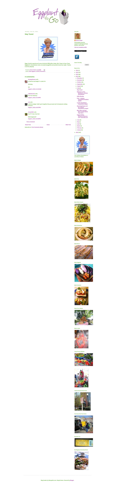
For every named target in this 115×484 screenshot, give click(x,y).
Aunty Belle (31, 112)
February (79, 127)
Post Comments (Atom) (37, 127)
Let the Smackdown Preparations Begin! (82, 103)
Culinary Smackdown (40, 71)
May (78, 121)
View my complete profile (80, 47)
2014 (77, 70)
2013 (77, 72)
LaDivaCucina (31, 93)
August (79, 86)
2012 (77, 74)
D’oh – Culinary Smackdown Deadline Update (83, 99)
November (79, 80)
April (78, 124)
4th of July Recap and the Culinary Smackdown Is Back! (82, 107)
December (79, 78)
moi (29, 102)
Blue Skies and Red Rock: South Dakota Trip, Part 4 (82, 112)
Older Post (68, 124)
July (78, 88)
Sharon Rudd (79, 40)
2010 (77, 132)
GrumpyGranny (32, 79)
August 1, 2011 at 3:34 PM (34, 97)
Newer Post (28, 124)
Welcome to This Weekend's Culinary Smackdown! (82, 93)
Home (48, 124)
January (79, 130)
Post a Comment (31, 121)
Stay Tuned (79, 89)
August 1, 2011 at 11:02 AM (34, 89)
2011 (77, 76)
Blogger (72, 480)
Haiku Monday (80, 96)
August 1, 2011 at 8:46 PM (34, 118)
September (80, 84)
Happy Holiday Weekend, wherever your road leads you (82, 116)
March (78, 125)
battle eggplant (32, 71)
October (79, 82)
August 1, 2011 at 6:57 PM (34, 107)
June (78, 119)
